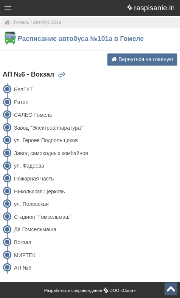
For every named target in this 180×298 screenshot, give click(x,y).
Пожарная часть (34, 179)
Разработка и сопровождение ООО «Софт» (90, 290)
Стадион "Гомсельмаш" (42, 217)
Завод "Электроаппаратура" (48, 128)
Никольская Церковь (39, 191)
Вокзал (22, 242)
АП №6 (22, 268)
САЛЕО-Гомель (33, 115)
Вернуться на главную (142, 59)
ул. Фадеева (29, 166)
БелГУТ (23, 89)
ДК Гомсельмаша (35, 229)
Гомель (21, 22)
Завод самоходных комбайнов (51, 153)
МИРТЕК (24, 255)
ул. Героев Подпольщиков (46, 140)
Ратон (21, 102)
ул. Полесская (31, 204)
